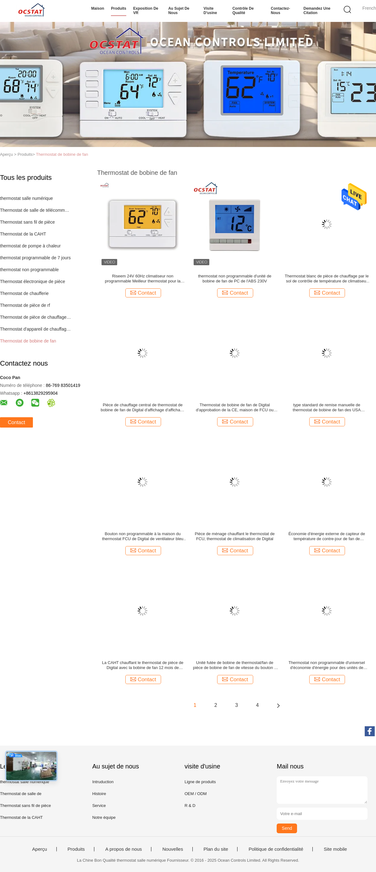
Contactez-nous (280, 10)
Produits (118, 8)
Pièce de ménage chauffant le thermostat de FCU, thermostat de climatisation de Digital (235, 536)
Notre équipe (103, 817)
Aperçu (39, 849)
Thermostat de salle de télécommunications (35, 210)
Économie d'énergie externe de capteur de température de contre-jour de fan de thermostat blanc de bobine (326, 536)
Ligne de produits (200, 781)
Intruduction (102, 781)
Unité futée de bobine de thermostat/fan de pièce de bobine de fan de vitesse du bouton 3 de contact (234, 665)
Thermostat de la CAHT (23, 233)
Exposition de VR (145, 10)
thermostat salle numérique (26, 198)
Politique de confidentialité (275, 849)
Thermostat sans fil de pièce (27, 222)
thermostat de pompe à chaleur (30, 245)
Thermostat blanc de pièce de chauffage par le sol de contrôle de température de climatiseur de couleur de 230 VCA (327, 279)
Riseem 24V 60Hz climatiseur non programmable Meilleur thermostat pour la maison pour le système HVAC (142, 279)
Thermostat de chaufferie (24, 293)
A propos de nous (123, 849)
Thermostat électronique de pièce (32, 281)
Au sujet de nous (178, 10)
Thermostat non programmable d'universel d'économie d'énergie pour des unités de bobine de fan (327, 665)
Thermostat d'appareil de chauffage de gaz (35, 329)
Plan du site (216, 849)
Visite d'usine (210, 10)
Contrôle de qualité (243, 10)
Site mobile (335, 849)
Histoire (99, 793)
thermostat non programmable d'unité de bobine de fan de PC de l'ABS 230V (234, 278)
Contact (16, 422)
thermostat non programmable (29, 269)
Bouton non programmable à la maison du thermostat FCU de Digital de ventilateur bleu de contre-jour (142, 536)
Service (99, 805)
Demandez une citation (317, 10)
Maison (97, 8)
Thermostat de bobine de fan (62, 154)
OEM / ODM (196, 793)
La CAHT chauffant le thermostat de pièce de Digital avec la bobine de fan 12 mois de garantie (143, 665)
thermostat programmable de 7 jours (35, 257)
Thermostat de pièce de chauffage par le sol (35, 317)
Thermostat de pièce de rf (25, 305)
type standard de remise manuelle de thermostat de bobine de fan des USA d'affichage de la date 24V (327, 408)
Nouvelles (172, 849)
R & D (190, 805)
